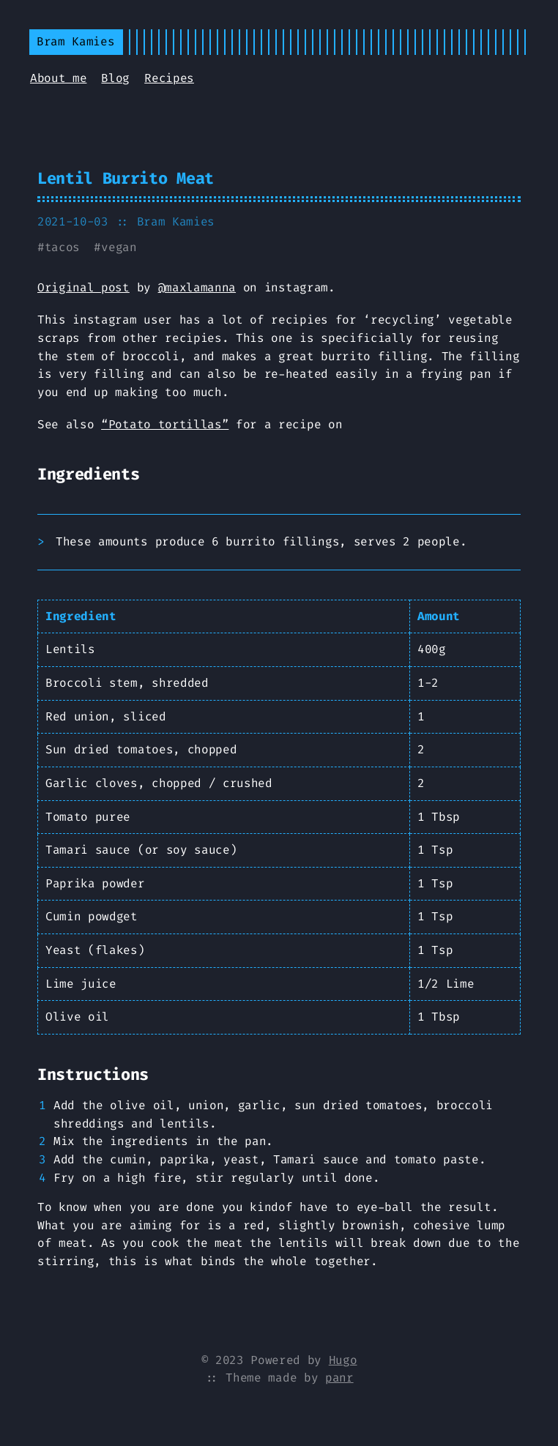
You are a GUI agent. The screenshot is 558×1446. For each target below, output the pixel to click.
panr (339, 1377)
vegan (118, 247)
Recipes (169, 78)
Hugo (343, 1360)
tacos (62, 247)
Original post (83, 287)
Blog (115, 78)
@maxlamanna (197, 287)
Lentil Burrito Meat (125, 178)
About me (58, 78)
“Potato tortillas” (164, 424)
